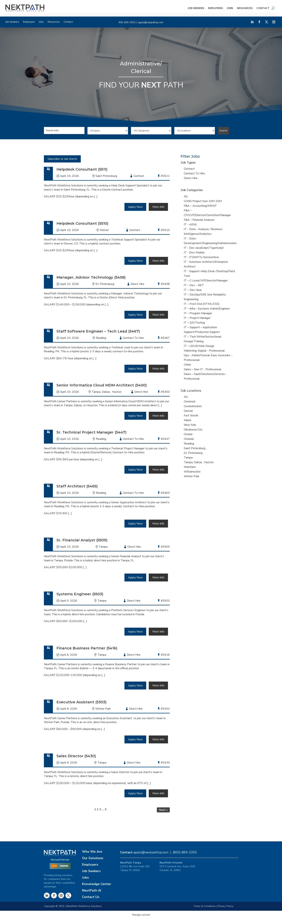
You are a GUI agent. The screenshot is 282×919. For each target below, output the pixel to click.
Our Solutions (92, 858)
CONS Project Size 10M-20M (203, 201)
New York (190, 425)
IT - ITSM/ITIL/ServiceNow (201, 257)
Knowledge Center (96, 884)
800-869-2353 (127, 22)
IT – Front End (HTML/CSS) (201, 304)
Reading (101, 338)
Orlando (189, 439)
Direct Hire (190, 178)
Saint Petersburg (106, 176)
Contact (263, 8)
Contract (189, 169)
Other (187, 365)
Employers (215, 8)
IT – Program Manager (198, 313)
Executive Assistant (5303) (81, 702)
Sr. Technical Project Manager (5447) (91, 432)
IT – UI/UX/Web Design (199, 346)
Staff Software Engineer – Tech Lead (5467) (98, 331)
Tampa (103, 547)
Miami (187, 420)
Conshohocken (193, 406)
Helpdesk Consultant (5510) (82, 223)
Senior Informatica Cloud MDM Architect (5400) (101, 385)
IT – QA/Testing (194, 323)
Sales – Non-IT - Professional (202, 369)
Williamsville (192, 472)
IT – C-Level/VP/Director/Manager (206, 281)
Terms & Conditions (204, 906)
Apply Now (135, 207)
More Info (158, 207)
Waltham (190, 467)
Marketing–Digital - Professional (204, 351)
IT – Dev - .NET (194, 285)
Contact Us (90, 897)
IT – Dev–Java (192, 290)
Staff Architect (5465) (77, 486)
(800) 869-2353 (185, 852)
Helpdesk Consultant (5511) (81, 169)
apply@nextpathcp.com (150, 22)
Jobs (230, 8)
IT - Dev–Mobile (194, 253)
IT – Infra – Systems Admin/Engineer (207, 309)
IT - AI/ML (190, 224)
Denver (104, 230)
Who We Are (92, 851)
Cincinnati (189, 402)
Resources (245, 8)
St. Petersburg (104, 284)
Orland (188, 434)
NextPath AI (91, 890)
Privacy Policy (225, 906)
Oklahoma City (193, 430)
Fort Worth (191, 416)
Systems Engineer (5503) (79, 594)
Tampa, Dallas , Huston (106, 392)
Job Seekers (196, 8)
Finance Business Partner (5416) (86, 648)
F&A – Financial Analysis (199, 220)
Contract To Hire (194, 173)
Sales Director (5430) (76, 756)
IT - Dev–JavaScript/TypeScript (204, 248)
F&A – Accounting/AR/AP (200, 206)
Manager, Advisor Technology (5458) (91, 277)
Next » (163, 810)
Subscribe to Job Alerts (62, 159)
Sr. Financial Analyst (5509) (81, 540)
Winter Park (103, 709)
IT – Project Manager (197, 318)
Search (223, 130)
